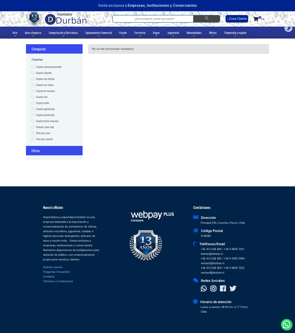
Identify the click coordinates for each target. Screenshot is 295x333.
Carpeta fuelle (42, 103)
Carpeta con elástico (45, 79)
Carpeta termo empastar (47, 121)
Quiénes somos (53, 267)
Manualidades (194, 34)
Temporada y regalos (235, 34)
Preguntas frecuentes (56, 272)
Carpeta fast (41, 97)
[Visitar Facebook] (223, 289)
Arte (15, 34)
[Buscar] (206, 19)
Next (287, 26)
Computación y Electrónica (63, 34)
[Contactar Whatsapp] (204, 289)
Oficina (213, 34)
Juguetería (173, 34)
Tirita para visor (43, 133)
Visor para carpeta (44, 139)
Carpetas (37, 59)
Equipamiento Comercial (98, 34)
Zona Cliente (237, 19)
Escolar (123, 34)
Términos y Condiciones (58, 281)
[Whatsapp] (286, 324)
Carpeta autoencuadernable (49, 67)
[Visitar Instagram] (213, 289)
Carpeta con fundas (45, 85)
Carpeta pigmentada (45, 109)
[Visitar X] (233, 289)
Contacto (49, 276)
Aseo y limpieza (33, 34)
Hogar (156, 34)
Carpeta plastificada (45, 115)
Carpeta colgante (44, 73)
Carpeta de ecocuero (45, 91)
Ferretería (140, 34)
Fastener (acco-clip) (45, 127)
